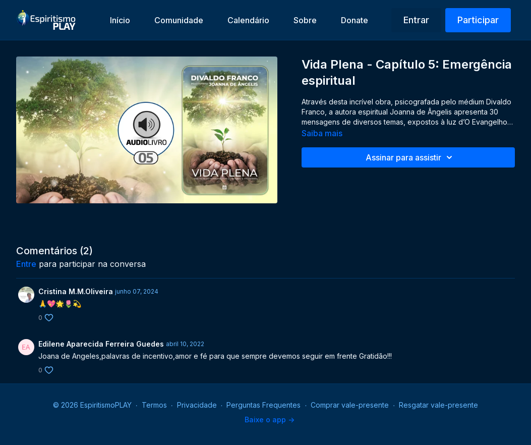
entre (26, 264)
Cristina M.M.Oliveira (75, 291)
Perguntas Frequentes (263, 405)
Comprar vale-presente (350, 405)
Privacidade (197, 405)
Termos (154, 405)
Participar (478, 20)
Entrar (416, 20)
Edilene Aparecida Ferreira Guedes (101, 344)
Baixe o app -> (269, 419)
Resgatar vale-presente (438, 405)
